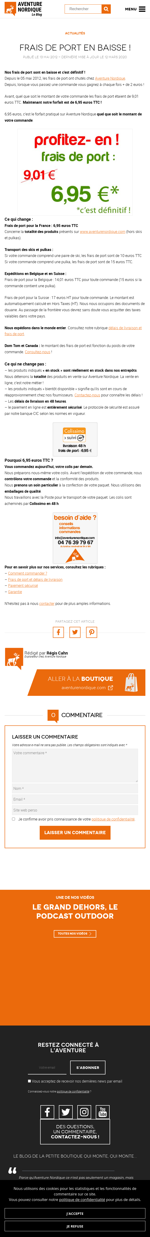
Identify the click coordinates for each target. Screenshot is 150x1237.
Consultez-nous (37, 351)
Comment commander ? (27, 573)
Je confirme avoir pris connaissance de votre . (76, 819)
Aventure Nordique (110, 78)
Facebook (47, 1112)
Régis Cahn (57, 653)
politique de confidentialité (82, 1199)
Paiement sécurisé (23, 585)
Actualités (75, 33)
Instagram (84, 1112)
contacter (46, 603)
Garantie (15, 591)
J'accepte (74, 1213)
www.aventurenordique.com (102, 231)
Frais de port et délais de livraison (35, 579)
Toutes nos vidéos (72, 933)
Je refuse (75, 1226)
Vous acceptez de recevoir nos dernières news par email (75, 1081)
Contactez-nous (87, 395)
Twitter (66, 1112)
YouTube (103, 1112)
